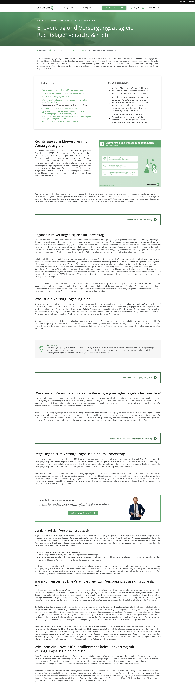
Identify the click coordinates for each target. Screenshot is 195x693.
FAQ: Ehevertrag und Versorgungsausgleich (60, 121)
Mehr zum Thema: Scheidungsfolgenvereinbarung (131, 438)
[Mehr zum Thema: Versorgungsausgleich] (155, 377)
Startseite (41, 20)
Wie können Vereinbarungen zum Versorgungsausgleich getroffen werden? (65, 101)
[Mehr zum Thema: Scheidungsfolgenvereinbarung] (155, 438)
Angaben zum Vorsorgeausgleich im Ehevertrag (65, 93)
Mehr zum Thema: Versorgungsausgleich (135, 378)
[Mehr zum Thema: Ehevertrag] (155, 219)
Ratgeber (70, 8)
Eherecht (53, 20)
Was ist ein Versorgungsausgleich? (56, 97)
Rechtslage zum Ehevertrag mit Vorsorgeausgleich (63, 90)
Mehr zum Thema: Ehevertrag (139, 220)
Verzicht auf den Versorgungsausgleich (61, 108)
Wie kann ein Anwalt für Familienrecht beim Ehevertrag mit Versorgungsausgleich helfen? (66, 118)
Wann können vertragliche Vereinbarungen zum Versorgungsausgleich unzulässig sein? (65, 113)
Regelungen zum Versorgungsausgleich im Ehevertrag (64, 105)
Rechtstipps (85, 7)
